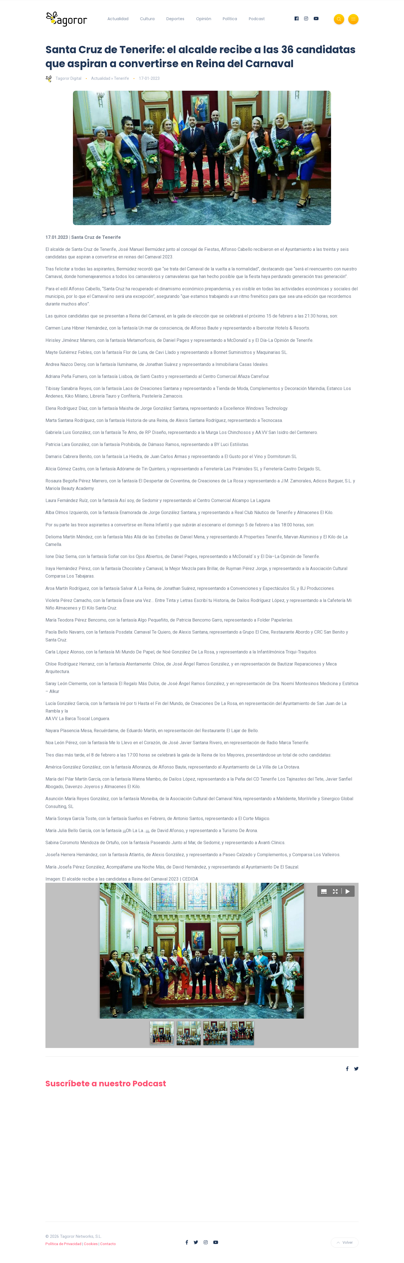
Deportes (175, 19)
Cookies (91, 1244)
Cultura (147, 19)
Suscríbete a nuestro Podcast (105, 1083)
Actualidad (117, 19)
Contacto (108, 1244)
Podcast (257, 19)
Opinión (203, 19)
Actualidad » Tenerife (110, 78)
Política (230, 19)
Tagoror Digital (63, 78)
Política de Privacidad (63, 1244)
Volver (345, 1242)
